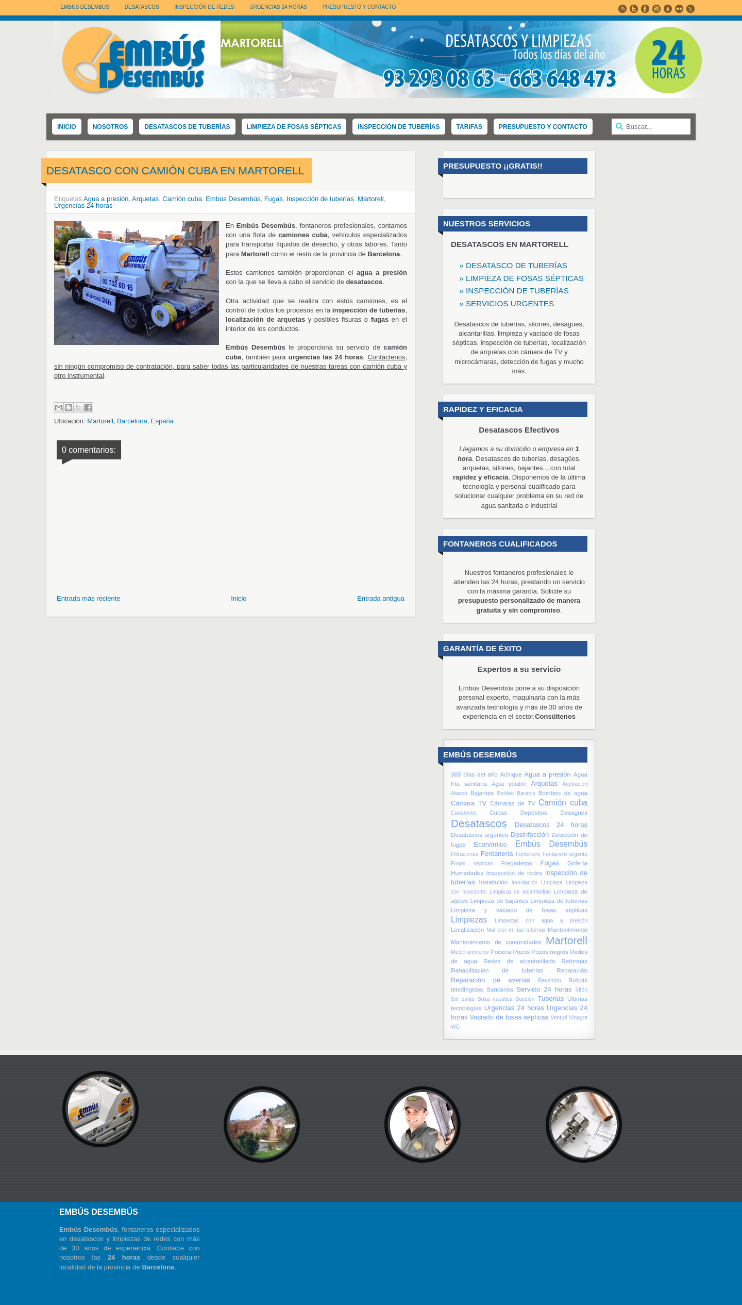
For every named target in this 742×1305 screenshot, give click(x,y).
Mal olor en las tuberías (516, 930)
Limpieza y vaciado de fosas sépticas (519, 909)
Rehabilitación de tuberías (497, 970)
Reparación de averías (490, 980)
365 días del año (474, 774)
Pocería (501, 951)
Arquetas (145, 199)
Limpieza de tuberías (558, 900)
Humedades (467, 872)
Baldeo (505, 793)
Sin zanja (463, 999)
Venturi (558, 1017)
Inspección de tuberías (320, 199)
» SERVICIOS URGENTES (506, 303)
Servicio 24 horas (543, 989)
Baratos (526, 793)
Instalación (493, 882)
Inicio (238, 598)
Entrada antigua (380, 598)
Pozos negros (549, 951)
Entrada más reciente (89, 598)
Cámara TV (468, 803)
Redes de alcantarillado (519, 960)
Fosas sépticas (472, 863)
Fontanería (497, 853)
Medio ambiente (470, 952)
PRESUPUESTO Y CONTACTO (359, 7)
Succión (525, 999)
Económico (490, 844)
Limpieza (552, 882)
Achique (510, 774)
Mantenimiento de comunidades (496, 941)
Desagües (573, 812)
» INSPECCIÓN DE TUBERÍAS (514, 290)
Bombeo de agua (562, 792)
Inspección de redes (514, 872)
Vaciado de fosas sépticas (509, 1017)
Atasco (459, 793)
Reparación (571, 970)
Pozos (521, 951)
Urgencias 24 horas (514, 1008)
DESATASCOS (142, 7)
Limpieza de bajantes (499, 900)
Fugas (273, 199)
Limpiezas (469, 919)
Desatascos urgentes (479, 834)
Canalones (464, 813)
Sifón (581, 990)
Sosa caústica (495, 999)
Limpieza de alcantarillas (520, 892)
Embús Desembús (85, 7)
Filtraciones (464, 854)
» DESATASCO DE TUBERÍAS (513, 265)
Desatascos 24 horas (551, 825)
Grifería (577, 863)
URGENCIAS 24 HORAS (278, 7)
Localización (467, 929)
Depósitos (533, 812)
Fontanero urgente (565, 854)
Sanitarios (499, 989)
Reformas (574, 960)
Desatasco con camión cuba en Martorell (175, 170)
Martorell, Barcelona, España (130, 421)
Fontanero (528, 854)
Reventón (549, 980)
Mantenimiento (567, 929)
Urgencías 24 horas (83, 205)
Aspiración (575, 784)
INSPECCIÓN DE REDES (204, 7)
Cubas (498, 812)
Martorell (371, 199)
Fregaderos (516, 863)
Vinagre (578, 1017)
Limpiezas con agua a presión (541, 920)
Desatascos (479, 823)
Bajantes (482, 792)
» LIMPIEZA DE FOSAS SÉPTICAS (521, 278)
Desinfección (530, 834)
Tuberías (550, 998)
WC (455, 1027)
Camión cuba (182, 199)
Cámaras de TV (512, 803)
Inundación (524, 882)
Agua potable (509, 784)
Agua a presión (105, 199)
